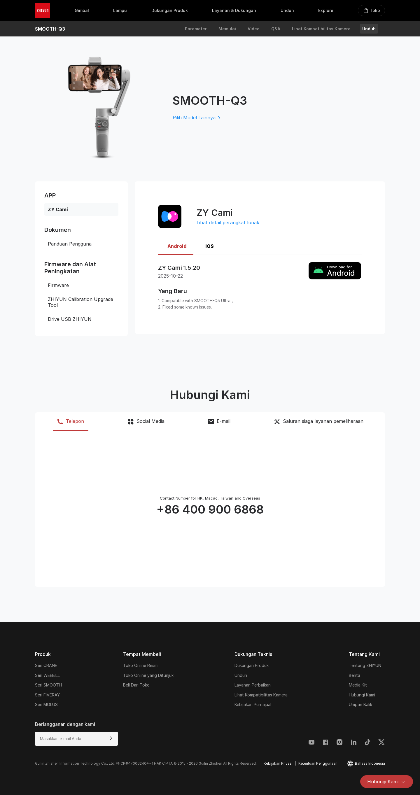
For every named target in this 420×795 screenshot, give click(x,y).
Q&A (275, 28)
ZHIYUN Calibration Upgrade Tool (80, 302)
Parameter (196, 28)
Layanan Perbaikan (253, 684)
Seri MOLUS (46, 704)
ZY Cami (58, 209)
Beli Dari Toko (136, 684)
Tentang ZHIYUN (365, 665)
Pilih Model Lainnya (197, 117)
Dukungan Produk (252, 665)
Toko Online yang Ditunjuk (148, 675)
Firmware (58, 285)
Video (254, 28)
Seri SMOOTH (48, 684)
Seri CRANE (46, 665)
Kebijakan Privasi (278, 763)
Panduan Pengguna (70, 244)
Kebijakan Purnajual (253, 704)
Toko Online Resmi (140, 665)
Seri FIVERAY (47, 694)
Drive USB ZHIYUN (70, 319)
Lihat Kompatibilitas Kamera (321, 28)
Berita (354, 675)
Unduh (369, 28)
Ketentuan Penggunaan (317, 763)
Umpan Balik (360, 704)
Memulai (227, 28)
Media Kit (358, 684)
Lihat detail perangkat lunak (228, 222)
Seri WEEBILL (47, 675)
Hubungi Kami (386, 782)
